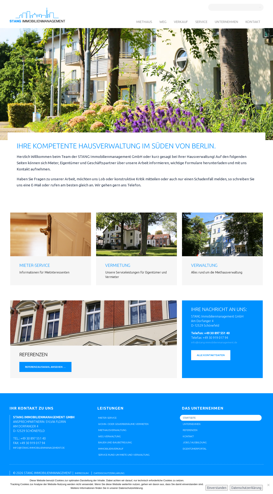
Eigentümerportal (197, 454)
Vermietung (120, 265)
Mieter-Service (37, 265)
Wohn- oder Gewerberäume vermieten (128, 427)
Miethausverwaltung (115, 434)
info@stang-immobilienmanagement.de (218, 342)
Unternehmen (224, 22)
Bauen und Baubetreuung (119, 447)
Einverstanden (216, 487)
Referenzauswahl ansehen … (49, 368)
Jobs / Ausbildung (197, 447)
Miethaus (137, 22)
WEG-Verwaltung (111, 440)
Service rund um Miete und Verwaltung (129, 461)
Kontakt (252, 22)
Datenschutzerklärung (246, 487)
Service (197, 22)
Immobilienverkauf (113, 454)
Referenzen (192, 434)
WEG (156, 22)
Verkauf (175, 22)
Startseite (191, 420)
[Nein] (268, 485)
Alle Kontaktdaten (214, 356)
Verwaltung (206, 265)
